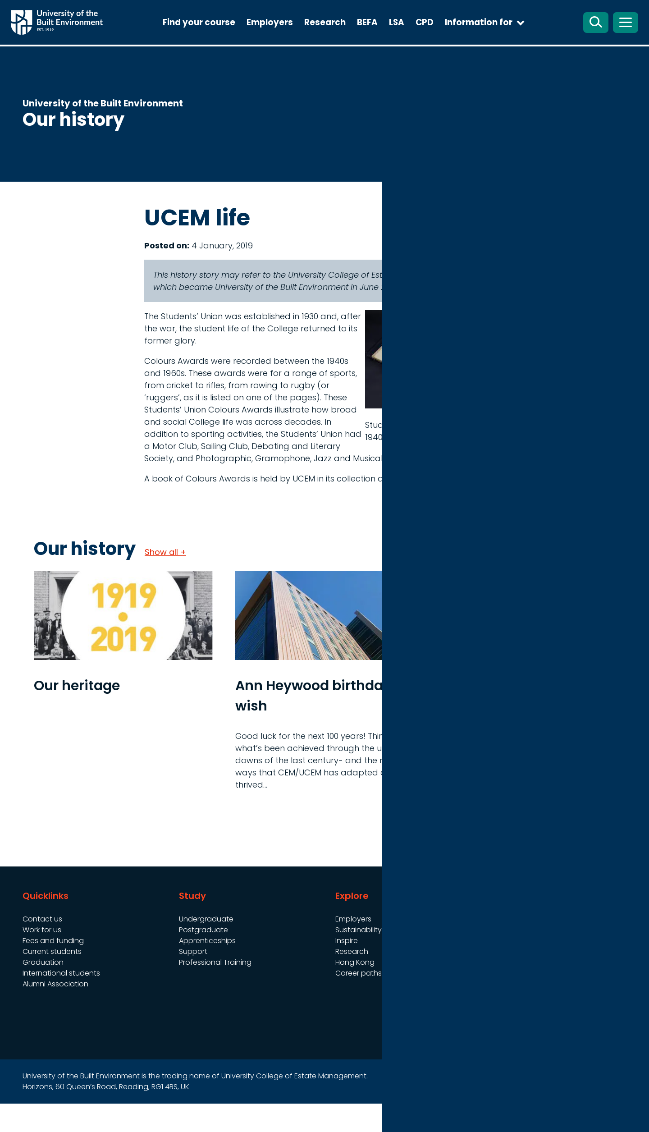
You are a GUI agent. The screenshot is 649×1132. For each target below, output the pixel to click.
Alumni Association (55, 1012)
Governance (514, 947)
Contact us (42, 947)
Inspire (346, 969)
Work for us (42, 958)
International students (61, 1001)
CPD (444, 36)
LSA (416, 36)
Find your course (219, 36)
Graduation (43, 990)
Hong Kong (355, 990)
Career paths (358, 1001)
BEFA (387, 36)
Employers (289, 36)
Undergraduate (206, 947)
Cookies (506, 980)
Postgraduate (203, 958)
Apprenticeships (207, 969)
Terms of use (514, 958)
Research (345, 36)
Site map (418, 1115)
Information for (498, 36)
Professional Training (215, 990)
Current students (52, 980)
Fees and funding (53, 969)
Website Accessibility (528, 969)
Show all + (165, 580)
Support (193, 980)
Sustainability (358, 958)
